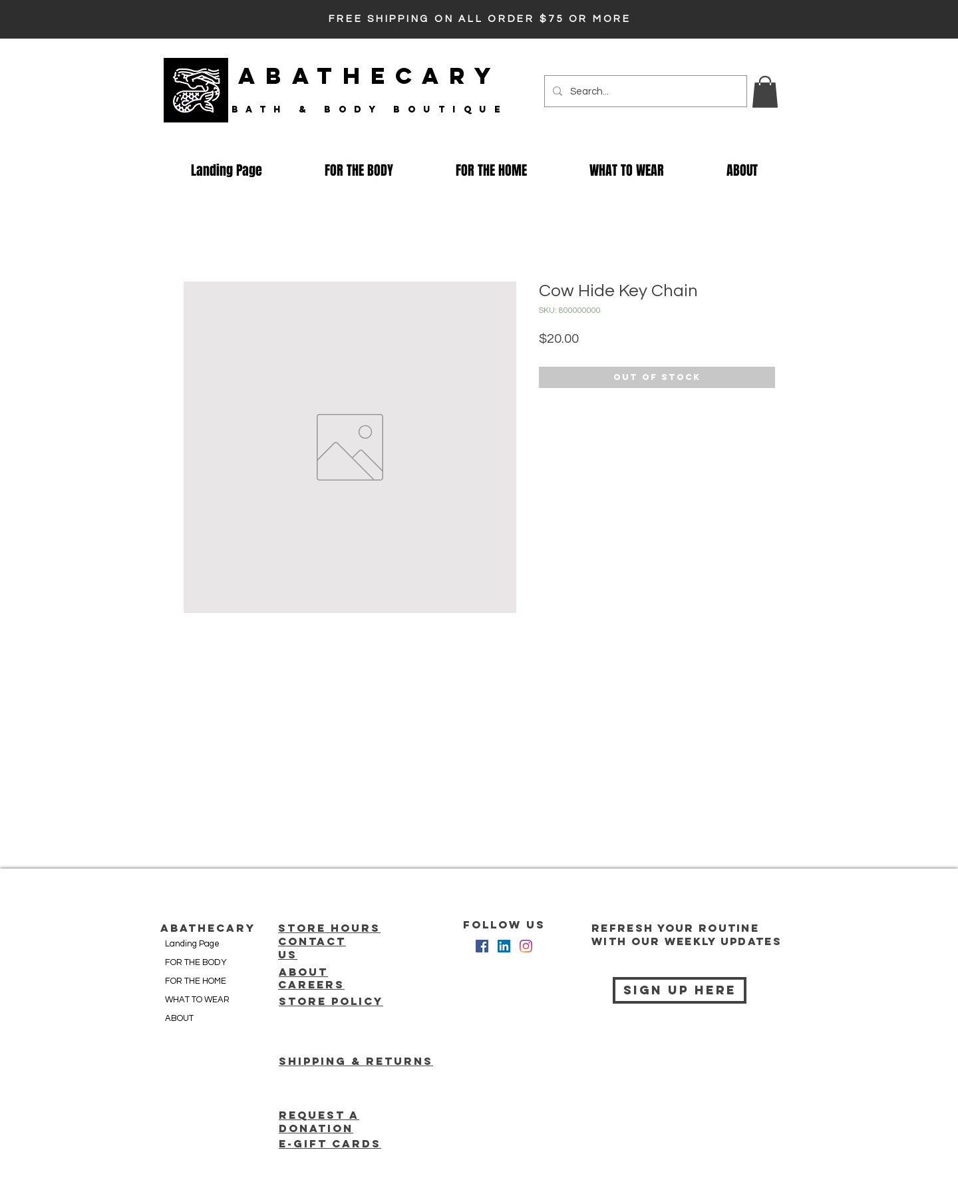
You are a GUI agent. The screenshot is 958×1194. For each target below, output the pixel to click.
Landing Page (192, 943)
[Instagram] (526, 946)
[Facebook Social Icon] (482, 946)
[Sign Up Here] (679, 990)
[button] (765, 92)
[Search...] (644, 91)
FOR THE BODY (196, 962)
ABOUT (179, 1018)
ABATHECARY (370, 75)
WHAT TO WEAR (197, 999)
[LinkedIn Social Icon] (504, 946)
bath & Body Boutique (370, 109)
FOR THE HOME (195, 981)
